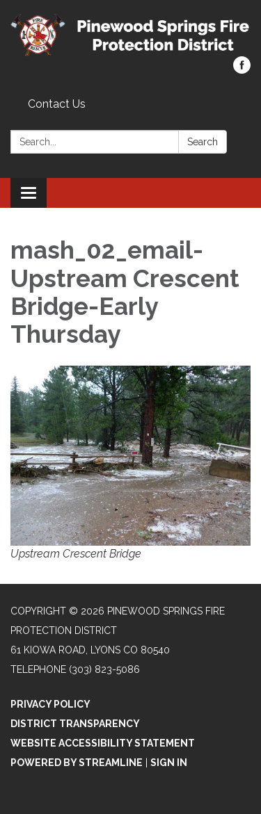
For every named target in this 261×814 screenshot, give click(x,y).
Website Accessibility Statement (102, 743)
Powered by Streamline (76, 762)
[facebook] (242, 69)
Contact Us (57, 104)
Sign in (168, 762)
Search (202, 141)
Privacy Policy (50, 704)
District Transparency (75, 723)
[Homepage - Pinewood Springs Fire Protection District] (130, 35)
